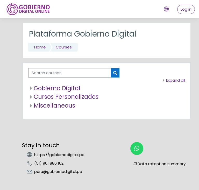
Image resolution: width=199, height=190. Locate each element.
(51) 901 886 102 (48, 163)
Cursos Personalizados (66, 97)
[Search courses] (69, 73)
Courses (64, 47)
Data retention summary (159, 163)
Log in (186, 9)
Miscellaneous (54, 105)
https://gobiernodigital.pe (59, 154)
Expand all (175, 80)
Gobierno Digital (57, 88)
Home (40, 47)
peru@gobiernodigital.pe (58, 171)
